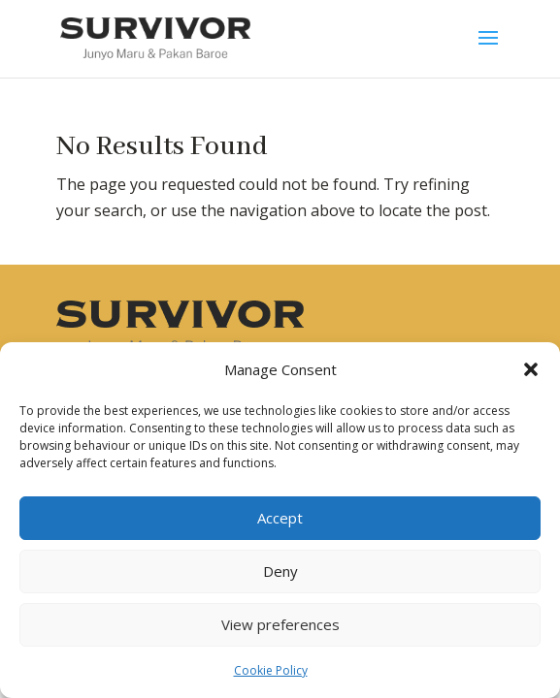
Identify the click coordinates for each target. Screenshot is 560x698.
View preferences (280, 624)
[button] (531, 369)
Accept (280, 517)
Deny (280, 571)
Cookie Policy (271, 670)
